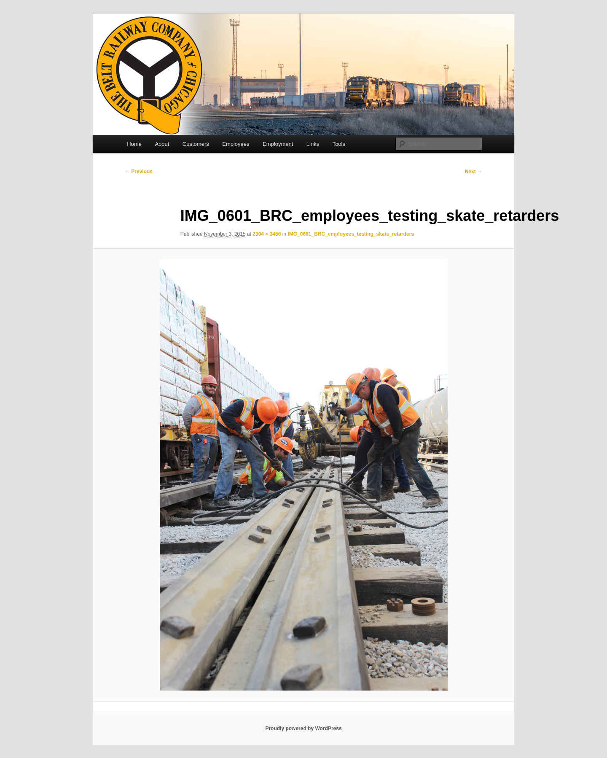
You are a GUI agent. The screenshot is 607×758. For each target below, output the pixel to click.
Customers (196, 144)
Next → (473, 172)
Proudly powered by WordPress (303, 728)
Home (134, 144)
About (162, 144)
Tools (339, 144)
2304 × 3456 (266, 234)
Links (312, 144)
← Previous (139, 172)
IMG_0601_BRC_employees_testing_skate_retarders (350, 234)
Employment (278, 144)
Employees (235, 144)
